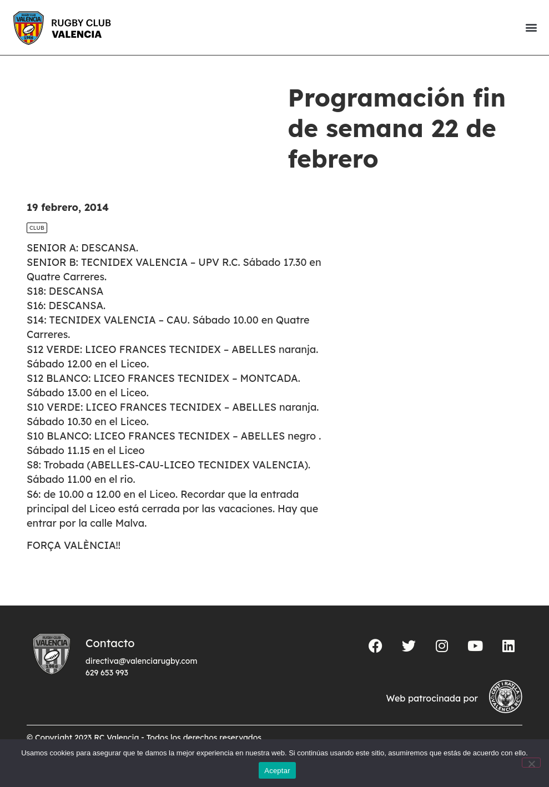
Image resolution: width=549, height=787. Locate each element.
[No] (531, 763)
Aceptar (277, 770)
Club (36, 227)
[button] (531, 27)
